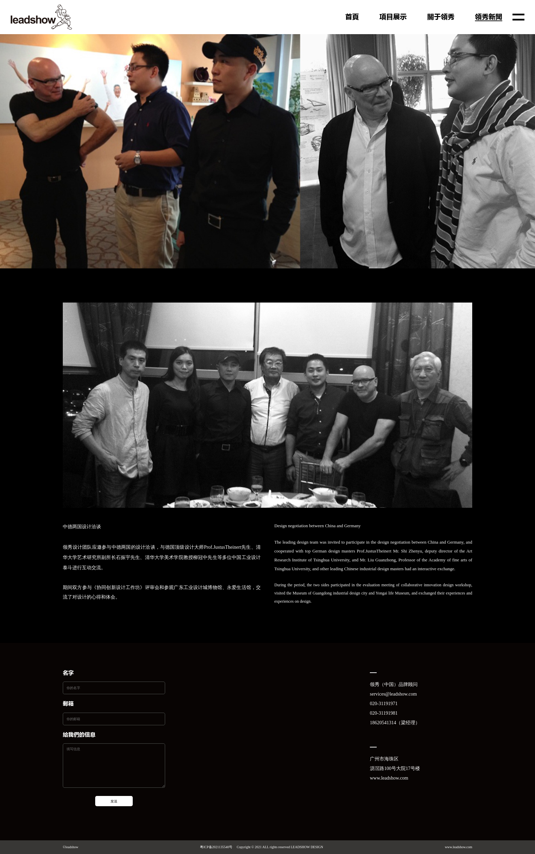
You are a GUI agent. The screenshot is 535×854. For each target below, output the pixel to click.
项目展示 (393, 17)
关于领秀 (440, 17)
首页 (352, 17)
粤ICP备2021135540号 (216, 847)
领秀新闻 (488, 17)
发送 (114, 801)
